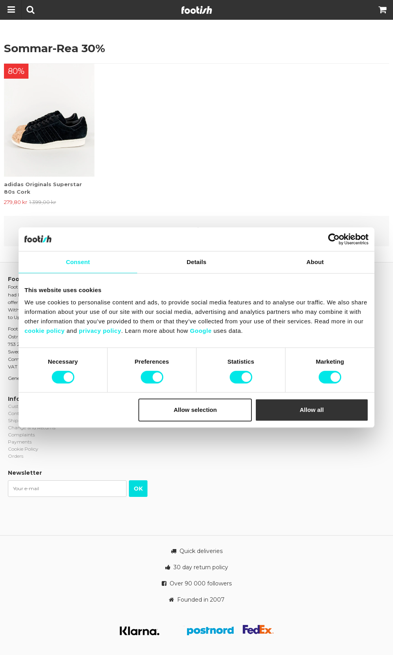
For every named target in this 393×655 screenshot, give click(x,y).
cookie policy (45, 330)
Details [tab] (196, 262)
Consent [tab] (78, 262)
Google (201, 330)
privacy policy (100, 330)
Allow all (312, 409)
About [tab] (315, 262)
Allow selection (195, 409)
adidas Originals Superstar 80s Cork (43, 187)
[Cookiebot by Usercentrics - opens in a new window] (333, 239)
